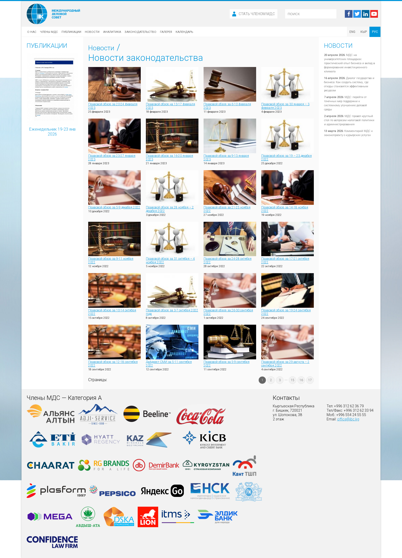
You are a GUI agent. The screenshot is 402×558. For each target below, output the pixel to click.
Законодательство (140, 32)
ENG (352, 32)
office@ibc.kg (348, 419)
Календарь (184, 32)
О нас (31, 32)
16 (301, 380)
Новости (92, 32)
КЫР (363, 32)
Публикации (71, 32)
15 (292, 380)
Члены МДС (49, 32)
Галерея (166, 32)
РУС (375, 32)
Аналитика (112, 32)
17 (310, 380)
